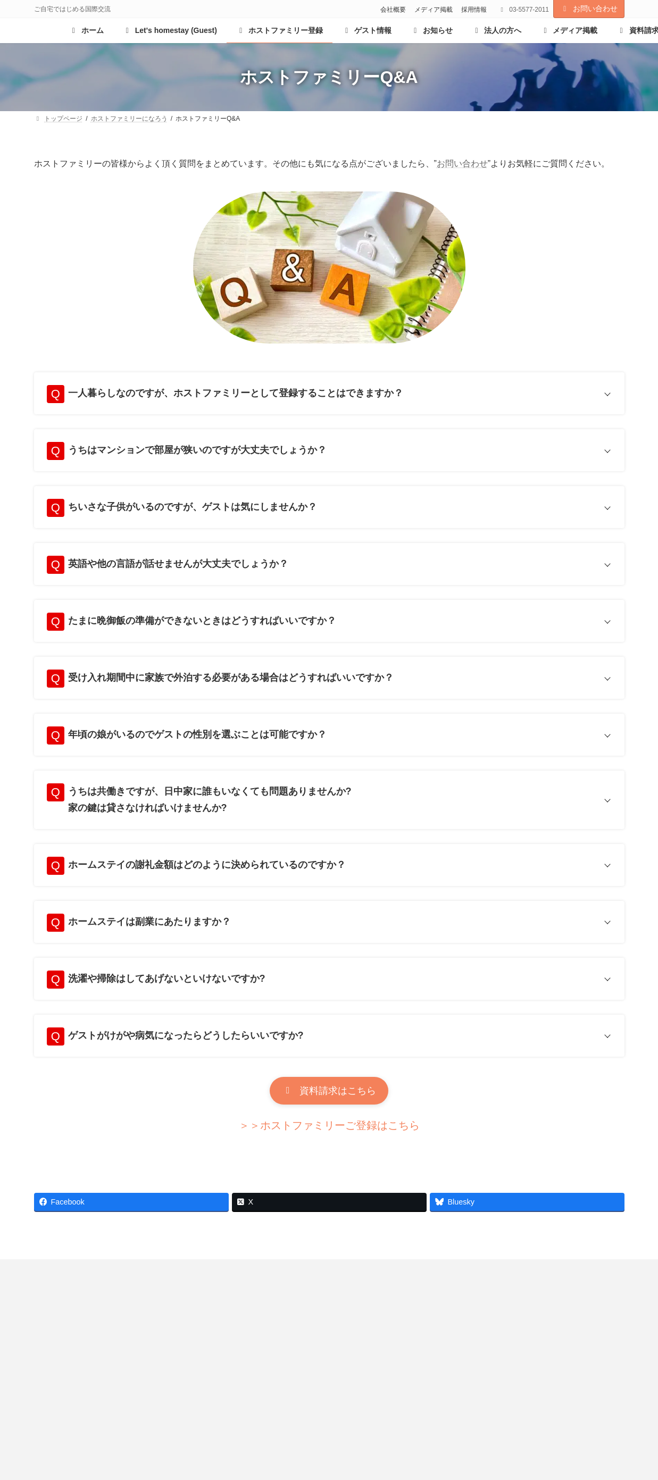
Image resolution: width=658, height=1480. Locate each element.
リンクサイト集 (308, 1295)
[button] (328, 1113)
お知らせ (61, 1295)
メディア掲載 (433, 9)
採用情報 (474, 9)
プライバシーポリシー (397, 1295)
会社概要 (393, 9)
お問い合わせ (589, 8)
